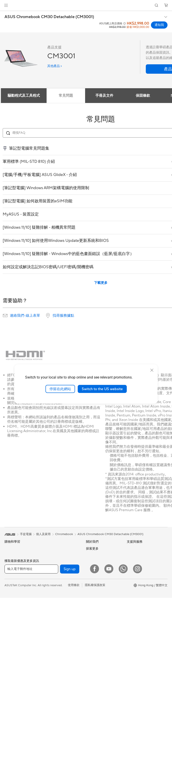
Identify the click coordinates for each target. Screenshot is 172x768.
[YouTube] (108, 739)
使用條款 (74, 755)
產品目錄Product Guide (101, 679)
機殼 (7, 720)
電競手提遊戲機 (14, 563)
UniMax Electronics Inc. (101, 609)
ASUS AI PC (135, 576)
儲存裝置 (50, 577)
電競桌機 (10, 663)
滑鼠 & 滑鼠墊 (53, 662)
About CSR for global (100, 582)
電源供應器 (51, 556)
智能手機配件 (13, 570)
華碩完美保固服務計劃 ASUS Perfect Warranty (142, 626)
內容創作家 (11, 599)
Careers (91, 555)
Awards (91, 568)
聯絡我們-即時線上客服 (101, 643)
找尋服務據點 (63, 315)
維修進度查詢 (94, 629)
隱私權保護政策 (95, 755)
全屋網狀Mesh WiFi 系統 (60, 612)
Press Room (94, 588)
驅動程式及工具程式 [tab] (24, 95)
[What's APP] (123, 739)
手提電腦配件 (13, 620)
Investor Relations (98, 575)
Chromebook (64, 534)
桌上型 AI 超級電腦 (56, 634)
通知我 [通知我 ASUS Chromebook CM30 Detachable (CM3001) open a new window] (159, 25)
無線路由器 (51, 605)
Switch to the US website (102, 389)
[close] (152, 370)
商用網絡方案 (53, 619)
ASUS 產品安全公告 (99, 665)
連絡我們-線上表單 (25, 315)
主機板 (8, 706)
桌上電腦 (10, 656)
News (89, 562)
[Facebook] (94, 739)
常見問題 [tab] (66, 95)
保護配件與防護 (54, 677)
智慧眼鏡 (10, 692)
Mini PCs (10, 670)
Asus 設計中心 (136, 589)
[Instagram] (137, 739)
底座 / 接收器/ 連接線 (58, 709)
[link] (86, 5)
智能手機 (10, 556)
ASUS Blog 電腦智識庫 (142, 653)
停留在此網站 (60, 389)
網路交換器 (51, 626)
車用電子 (132, 596)
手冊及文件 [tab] (104, 95)
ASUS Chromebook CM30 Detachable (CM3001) (49, 17)
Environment (135, 555)
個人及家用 (11, 585)
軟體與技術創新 (14, 684)
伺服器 (48, 641)
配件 (7, 677)
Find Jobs (92, 615)
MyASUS (92, 693)
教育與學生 (11, 606)
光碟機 (48, 570)
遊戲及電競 (11, 613)
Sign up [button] (70, 739)
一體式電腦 (11, 649)
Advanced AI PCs (138, 582)
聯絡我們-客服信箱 (98, 651)
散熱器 (48, 548)
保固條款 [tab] (143, 95)
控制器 (48, 684)
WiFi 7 (48, 591)
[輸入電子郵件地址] (31, 739)
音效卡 (48, 563)
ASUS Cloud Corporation (103, 602)
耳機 (47, 670)
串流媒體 (50, 716)
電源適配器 (51, 702)
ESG (130, 548)
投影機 (8, 642)
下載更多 (101, 283)
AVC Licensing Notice (141, 646)
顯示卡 (8, 713)
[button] (6, 5)
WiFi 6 (48, 598)
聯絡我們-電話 (95, 658)
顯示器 (8, 635)
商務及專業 (11, 592)
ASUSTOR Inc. (95, 595)
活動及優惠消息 (137, 569)
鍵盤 (47, 655)
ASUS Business (137, 603)
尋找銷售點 (93, 686)
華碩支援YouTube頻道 (100, 672)
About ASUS (94, 548)
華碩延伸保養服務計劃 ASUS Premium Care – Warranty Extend (141, 614)
